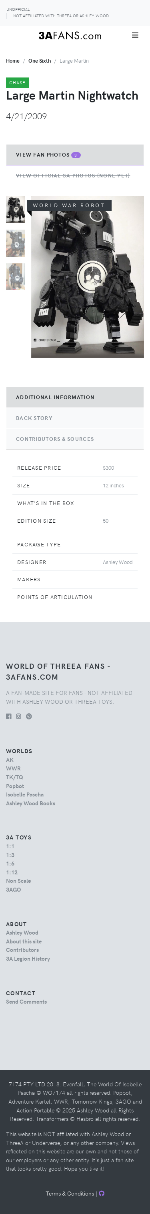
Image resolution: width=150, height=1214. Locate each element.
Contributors (22, 949)
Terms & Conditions (70, 1193)
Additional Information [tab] (55, 397)
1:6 (10, 863)
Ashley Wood (22, 932)
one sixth (39, 60)
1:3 (10, 855)
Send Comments (26, 1001)
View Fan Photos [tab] (48, 154)
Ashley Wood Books (30, 803)
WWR (13, 768)
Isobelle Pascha (25, 794)
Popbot (15, 786)
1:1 (10, 846)
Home (13, 60)
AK (10, 760)
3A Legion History (28, 958)
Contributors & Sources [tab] (55, 438)
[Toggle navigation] (135, 35)
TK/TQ (14, 777)
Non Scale (18, 880)
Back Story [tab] (34, 418)
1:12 (12, 872)
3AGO (13, 889)
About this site (24, 941)
